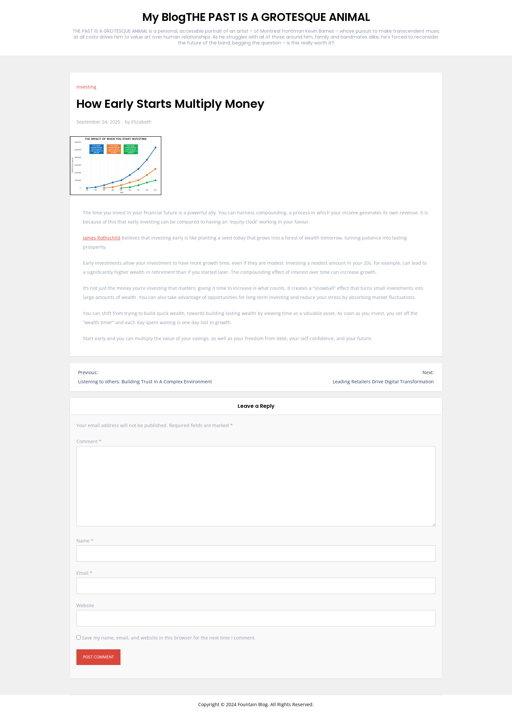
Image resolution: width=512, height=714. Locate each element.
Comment (89, 441)
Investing (86, 87)
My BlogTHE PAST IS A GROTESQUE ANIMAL (256, 17)
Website (85, 605)
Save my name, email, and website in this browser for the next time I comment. (169, 638)
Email (84, 573)
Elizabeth (141, 122)
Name (84, 541)
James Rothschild (101, 238)
